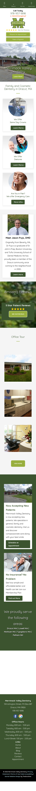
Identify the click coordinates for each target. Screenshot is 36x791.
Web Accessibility (27, 774)
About (18, 748)
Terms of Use (15, 774)
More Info (18, 202)
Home (18, 745)
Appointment (18, 759)
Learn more (18, 274)
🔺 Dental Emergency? (18, 16)
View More (18, 463)
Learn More (18, 76)
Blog (18, 750)
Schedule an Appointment (13, 544)
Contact (18, 756)
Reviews (18, 753)
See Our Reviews (18, 314)
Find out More (14, 598)
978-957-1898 (18, 13)
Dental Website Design (12, 776)
